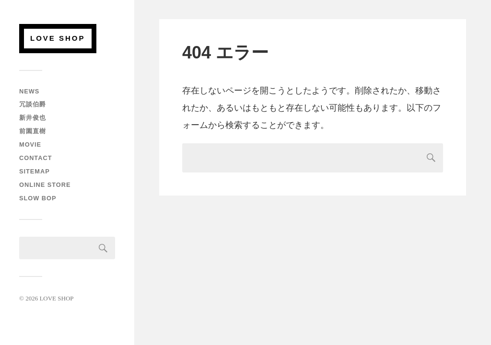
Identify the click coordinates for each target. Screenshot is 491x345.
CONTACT (35, 157)
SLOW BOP (38, 198)
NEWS (29, 91)
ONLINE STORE (45, 184)
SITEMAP (34, 171)
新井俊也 (32, 117)
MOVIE (30, 144)
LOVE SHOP (57, 38)
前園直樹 (32, 131)
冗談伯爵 (32, 104)
